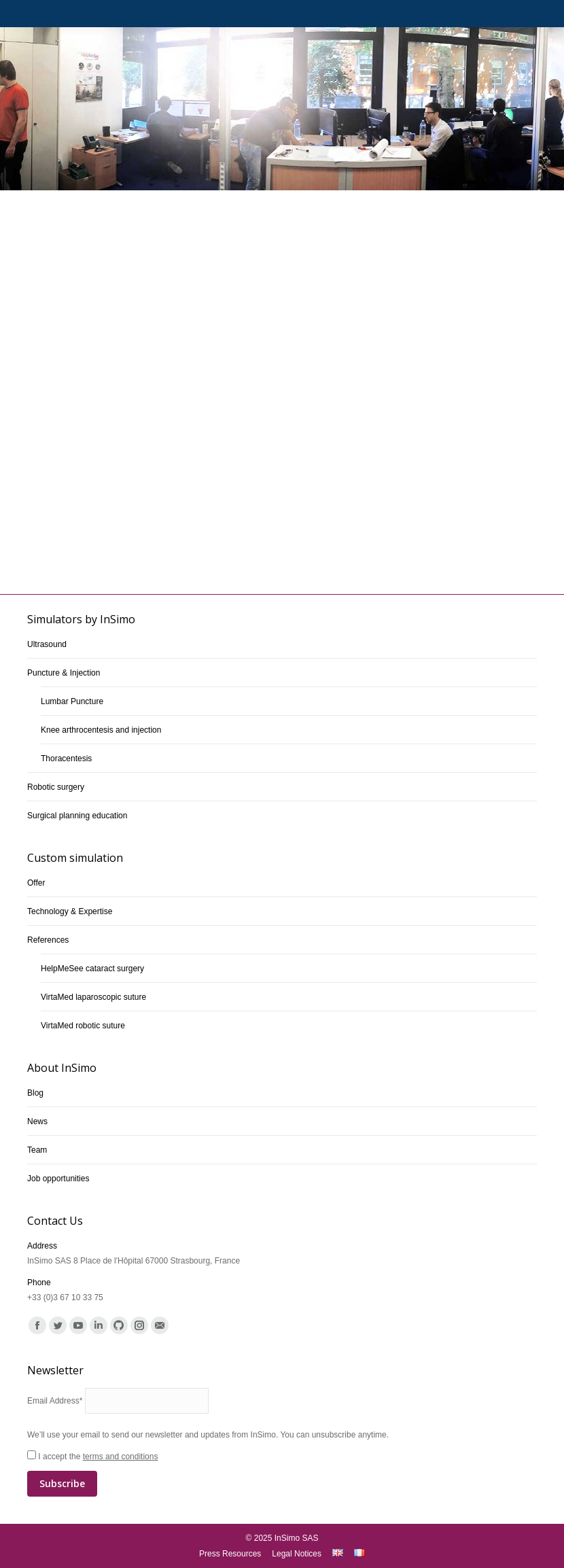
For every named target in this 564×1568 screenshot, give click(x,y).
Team (37, 1150)
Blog (35, 1093)
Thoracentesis (66, 758)
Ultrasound (47, 644)
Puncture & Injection (63, 673)
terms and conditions (120, 1456)
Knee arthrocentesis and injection (101, 730)
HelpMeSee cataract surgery (92, 968)
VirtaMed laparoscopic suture (93, 997)
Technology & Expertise (69, 911)
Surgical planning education (77, 815)
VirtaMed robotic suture (83, 1025)
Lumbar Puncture (72, 701)
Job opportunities (58, 1178)
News (37, 1121)
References (48, 940)
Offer (36, 883)
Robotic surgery (55, 787)
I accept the (282, 1474)
